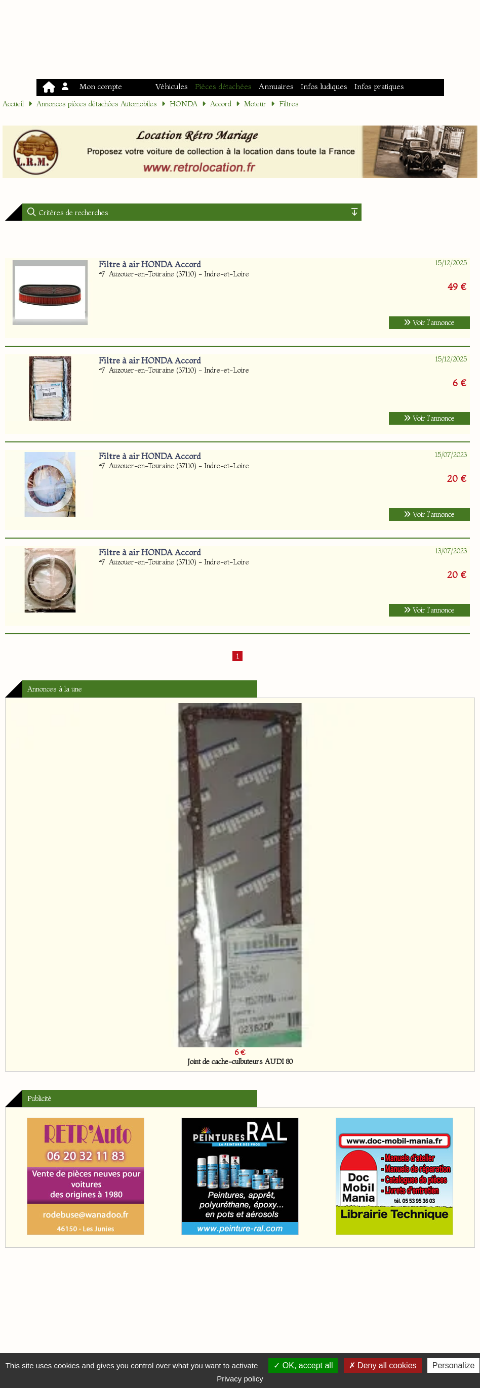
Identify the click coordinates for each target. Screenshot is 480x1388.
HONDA (183, 103)
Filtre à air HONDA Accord (150, 264)
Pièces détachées (223, 86)
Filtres (289, 103)
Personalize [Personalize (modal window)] (453, 1365)
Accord (220, 103)
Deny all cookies (383, 1365)
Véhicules (171, 86)
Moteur (255, 103)
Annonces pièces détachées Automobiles (96, 103)
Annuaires (276, 86)
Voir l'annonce (429, 322)
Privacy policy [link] (240, 1378)
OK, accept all (303, 1365)
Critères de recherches (72, 212)
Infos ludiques (324, 86)
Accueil (13, 103)
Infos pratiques (379, 86)
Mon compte (92, 86)
